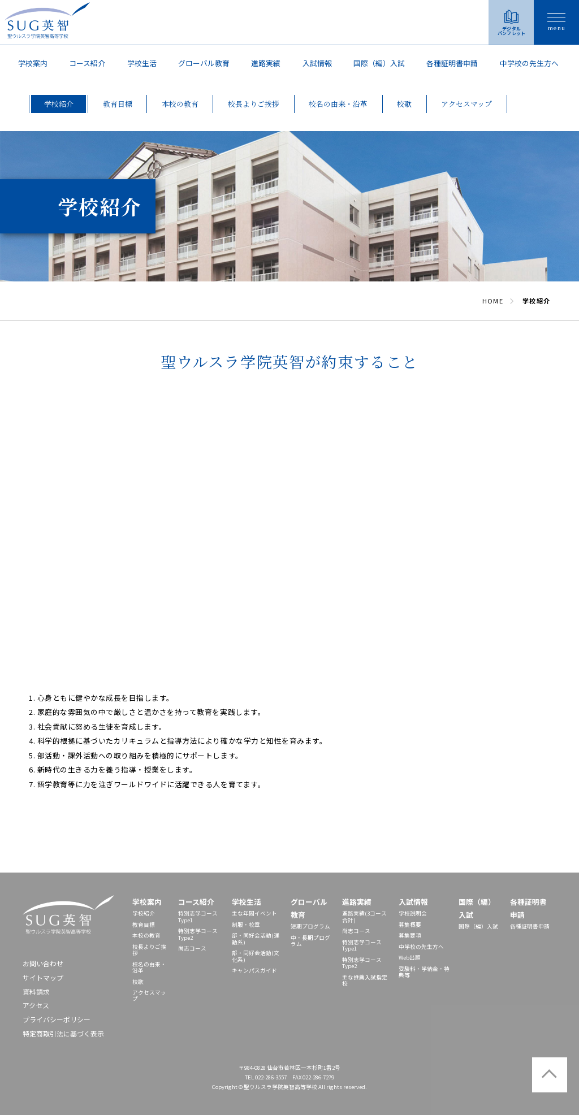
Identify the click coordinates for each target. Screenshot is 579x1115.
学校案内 (32, 63)
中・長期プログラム (310, 941)
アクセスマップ (149, 995)
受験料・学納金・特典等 (424, 972)
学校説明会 (413, 913)
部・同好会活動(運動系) (255, 938)
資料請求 (36, 991)
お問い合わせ (43, 963)
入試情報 (317, 63)
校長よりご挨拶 (149, 950)
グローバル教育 (204, 63)
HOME (492, 300)
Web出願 (410, 957)
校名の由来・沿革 (149, 967)
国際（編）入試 (379, 63)
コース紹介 (87, 63)
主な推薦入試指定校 (364, 980)
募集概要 (410, 925)
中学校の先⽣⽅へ (529, 63)
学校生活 (142, 63)
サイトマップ (43, 977)
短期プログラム (310, 926)
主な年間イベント (254, 913)
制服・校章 (246, 925)
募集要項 (410, 935)
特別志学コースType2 (198, 934)
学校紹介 (143, 913)
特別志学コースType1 (198, 916)
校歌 (138, 982)
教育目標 (143, 925)
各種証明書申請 (452, 63)
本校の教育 (146, 935)
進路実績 (265, 63)
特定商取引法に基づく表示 (63, 1033)
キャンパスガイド (254, 970)
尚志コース (192, 948)
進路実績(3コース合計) (364, 916)
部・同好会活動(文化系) (255, 956)
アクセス (36, 1005)
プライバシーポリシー (56, 1019)
